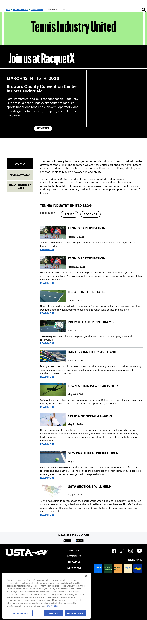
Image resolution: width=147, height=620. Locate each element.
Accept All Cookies (76, 613)
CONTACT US (74, 562)
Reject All (53, 613)
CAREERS (74, 550)
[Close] (86, 576)
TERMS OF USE (74, 568)
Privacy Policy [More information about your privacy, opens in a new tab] (52, 606)
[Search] (144, 10)
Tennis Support (37, 10)
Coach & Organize (20, 10)
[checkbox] (69, 214)
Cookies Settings (20, 613)
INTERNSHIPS (74, 556)
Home (8, 10)
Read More (47, 249)
